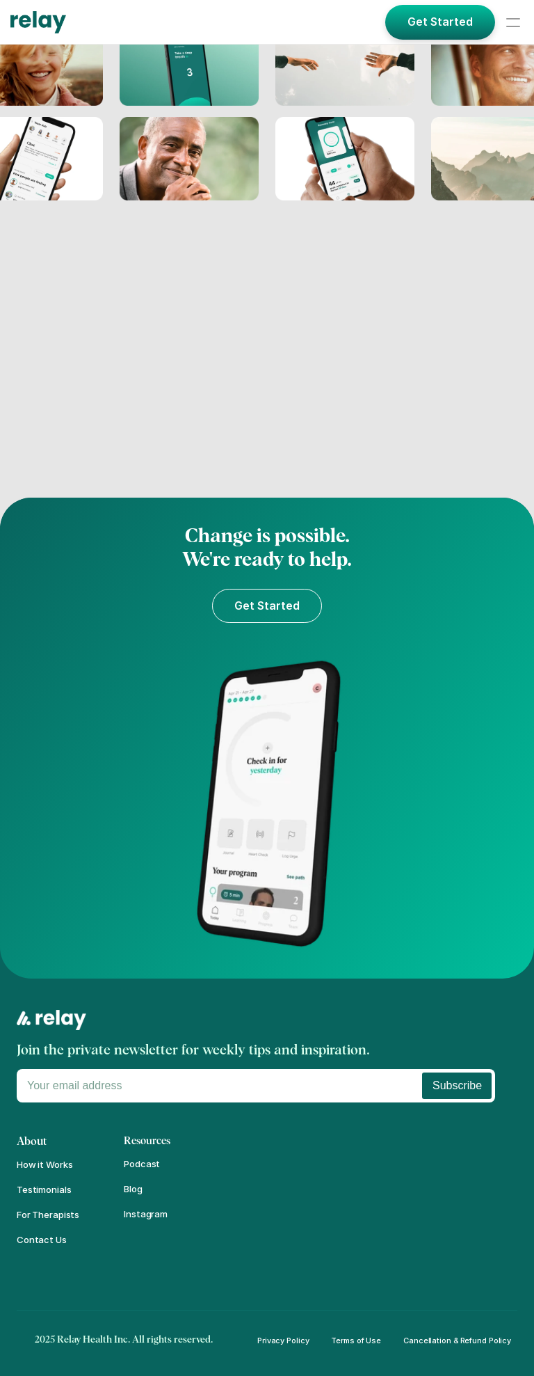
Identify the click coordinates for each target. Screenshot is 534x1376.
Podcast (142, 1163)
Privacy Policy (283, 1340)
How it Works (44, 1164)
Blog (133, 1188)
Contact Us (42, 1239)
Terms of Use (356, 1340)
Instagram (146, 1213)
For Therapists (48, 1214)
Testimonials (44, 1189)
